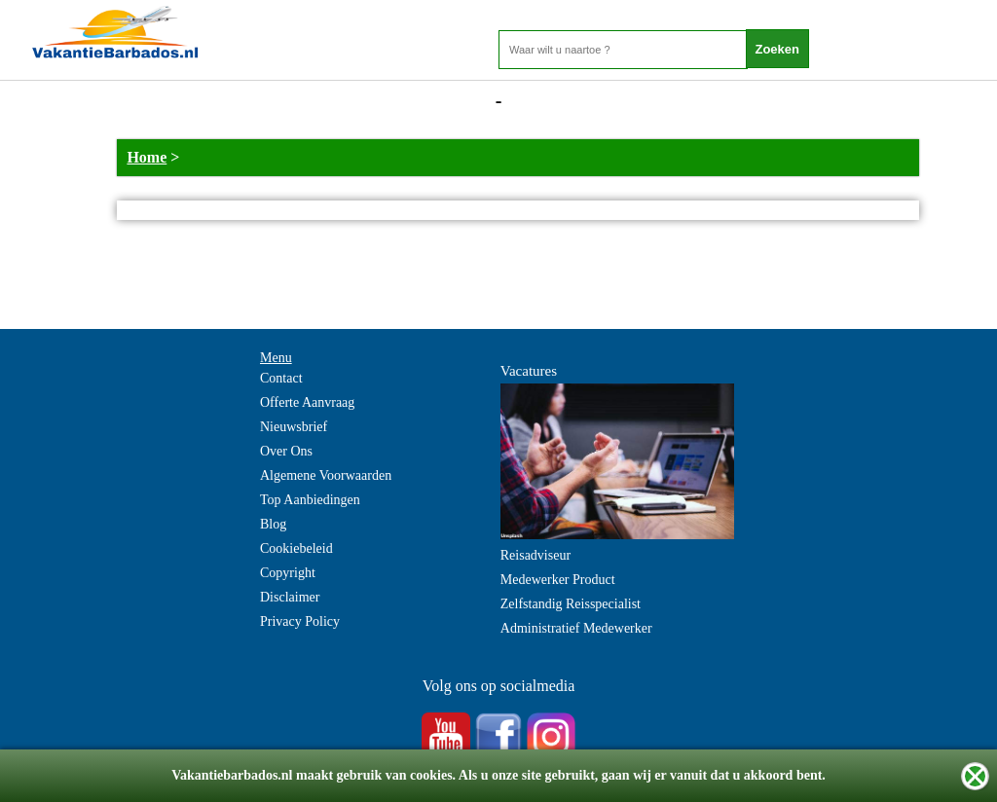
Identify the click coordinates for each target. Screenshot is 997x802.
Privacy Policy (300, 621)
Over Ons (286, 451)
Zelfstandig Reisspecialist (570, 604)
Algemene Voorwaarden (325, 475)
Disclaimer (289, 597)
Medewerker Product (557, 579)
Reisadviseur (535, 555)
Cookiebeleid (296, 548)
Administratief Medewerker (576, 628)
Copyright (287, 572)
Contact (281, 378)
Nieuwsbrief (293, 426)
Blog (273, 524)
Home (146, 157)
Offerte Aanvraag (307, 402)
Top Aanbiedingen (310, 499)
